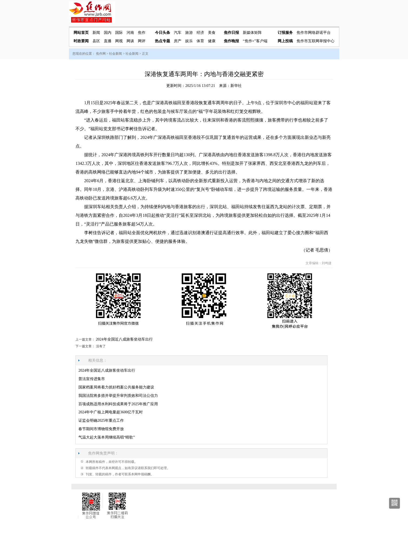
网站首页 (81, 33)
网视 (119, 41)
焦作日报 (231, 33)
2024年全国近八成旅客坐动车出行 (124, 339)
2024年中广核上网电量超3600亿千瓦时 (110, 412)
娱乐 (189, 41)
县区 (96, 41)
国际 (119, 33)
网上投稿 (285, 41)
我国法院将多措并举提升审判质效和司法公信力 (118, 396)
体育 (200, 41)
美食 (211, 33)
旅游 (189, 33)
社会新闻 (115, 53)
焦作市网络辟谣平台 (314, 33)
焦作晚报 (231, 41)
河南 (130, 33)
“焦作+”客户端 (255, 41)
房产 (177, 41)
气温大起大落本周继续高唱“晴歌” (106, 437)
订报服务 (285, 33)
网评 (141, 41)
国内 (107, 33)
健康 (211, 41)
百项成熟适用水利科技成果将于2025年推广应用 (118, 404)
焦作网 (101, 53)
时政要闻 (81, 41)
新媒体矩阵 (252, 33)
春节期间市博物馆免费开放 (101, 429)
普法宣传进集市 (91, 379)
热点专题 (162, 41)
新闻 (96, 33)
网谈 (130, 41)
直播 (107, 41)
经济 (200, 33)
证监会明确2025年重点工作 (101, 420)
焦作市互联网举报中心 (315, 41)
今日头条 (162, 33)
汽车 (177, 33)
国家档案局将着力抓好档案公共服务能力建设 (116, 387)
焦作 (141, 33)
